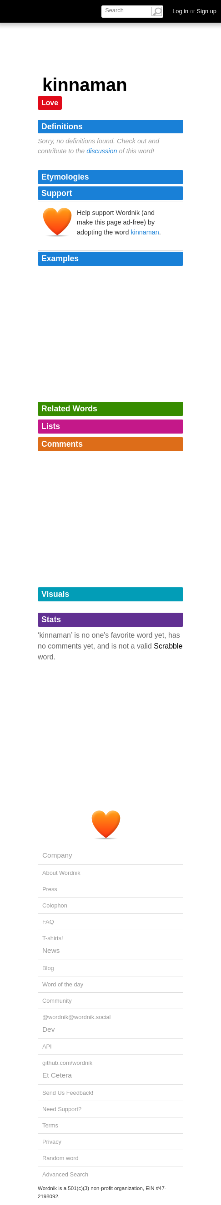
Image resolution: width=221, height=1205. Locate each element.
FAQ (48, 921)
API (47, 1046)
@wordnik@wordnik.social (76, 1017)
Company (57, 855)
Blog (48, 968)
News (51, 950)
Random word (60, 1158)
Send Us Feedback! (67, 1092)
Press (49, 889)
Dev (48, 1029)
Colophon (54, 905)
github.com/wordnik (67, 1062)
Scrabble (168, 646)
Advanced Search (65, 1174)
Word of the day (62, 984)
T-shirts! (52, 938)
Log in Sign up (194, 11)
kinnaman (145, 232)
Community (57, 1000)
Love (49, 103)
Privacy (51, 1141)
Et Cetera (57, 1075)
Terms (50, 1125)
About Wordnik (61, 872)
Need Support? (61, 1109)
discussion (101, 151)
